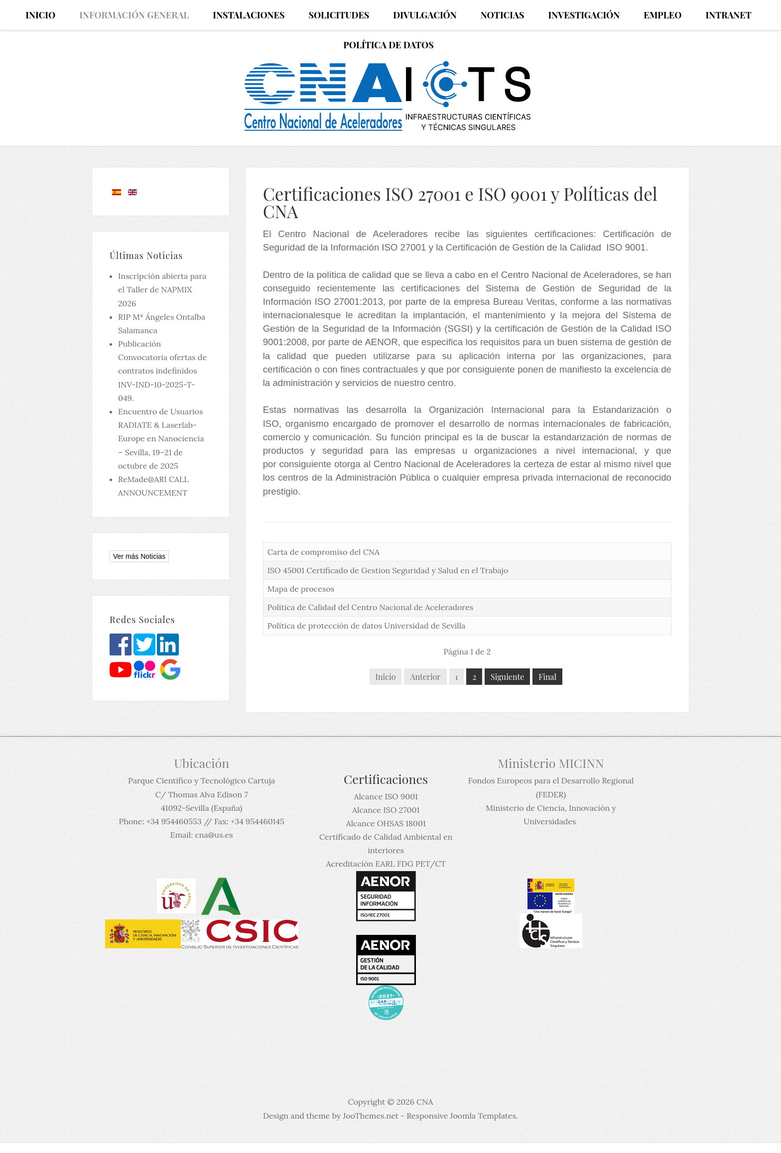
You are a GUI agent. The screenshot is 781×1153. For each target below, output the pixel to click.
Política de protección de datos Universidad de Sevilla (366, 626)
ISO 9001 (626, 247)
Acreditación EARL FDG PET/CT (386, 864)
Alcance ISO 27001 (385, 810)
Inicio (386, 676)
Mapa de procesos (300, 589)
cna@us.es (214, 835)
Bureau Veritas (524, 301)
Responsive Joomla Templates (461, 1116)
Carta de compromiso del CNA (323, 552)
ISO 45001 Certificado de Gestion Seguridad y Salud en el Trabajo (388, 570)
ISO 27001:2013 (349, 301)
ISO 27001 (405, 247)
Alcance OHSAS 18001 (386, 823)
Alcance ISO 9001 (385, 796)
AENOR (381, 342)
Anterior (425, 676)
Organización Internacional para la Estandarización (547, 409)
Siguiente (507, 676)
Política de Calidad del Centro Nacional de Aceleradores (370, 607)
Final (547, 676)
